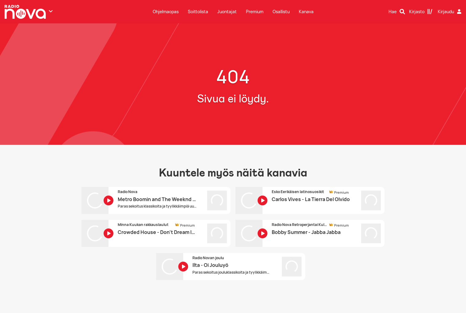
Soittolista (198, 11)
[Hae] (396, 11)
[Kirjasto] (421, 11)
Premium (254, 11)
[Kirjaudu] (450, 11)
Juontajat (227, 11)
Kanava (306, 11)
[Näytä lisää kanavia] (50, 11)
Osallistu (281, 11)
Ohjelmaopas (166, 11)
